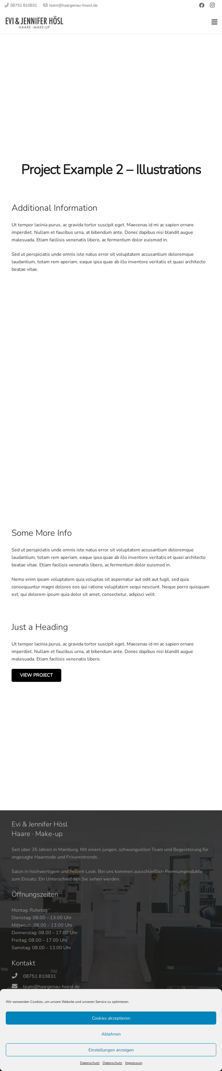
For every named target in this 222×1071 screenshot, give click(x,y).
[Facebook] (202, 5)
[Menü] (214, 22)
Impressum (133, 1063)
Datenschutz (90, 1063)
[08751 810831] (17, 976)
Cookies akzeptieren (111, 1018)
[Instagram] (212, 5)
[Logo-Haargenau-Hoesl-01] (34, 21)
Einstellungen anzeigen (111, 1050)
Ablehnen (111, 1034)
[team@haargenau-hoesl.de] (17, 986)
